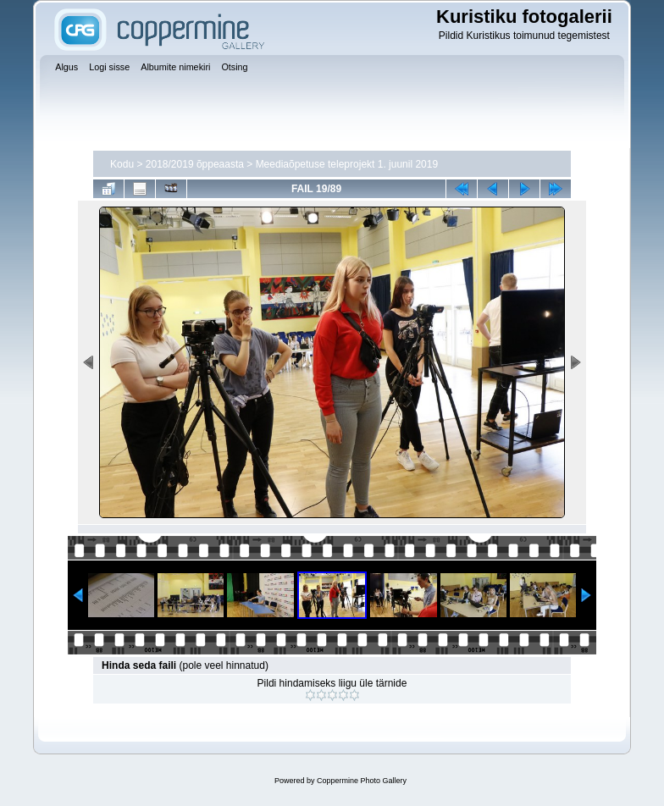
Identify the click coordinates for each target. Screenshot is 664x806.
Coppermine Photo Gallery (362, 780)
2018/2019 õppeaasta (195, 164)
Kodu (122, 164)
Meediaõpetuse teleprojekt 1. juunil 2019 (347, 164)
